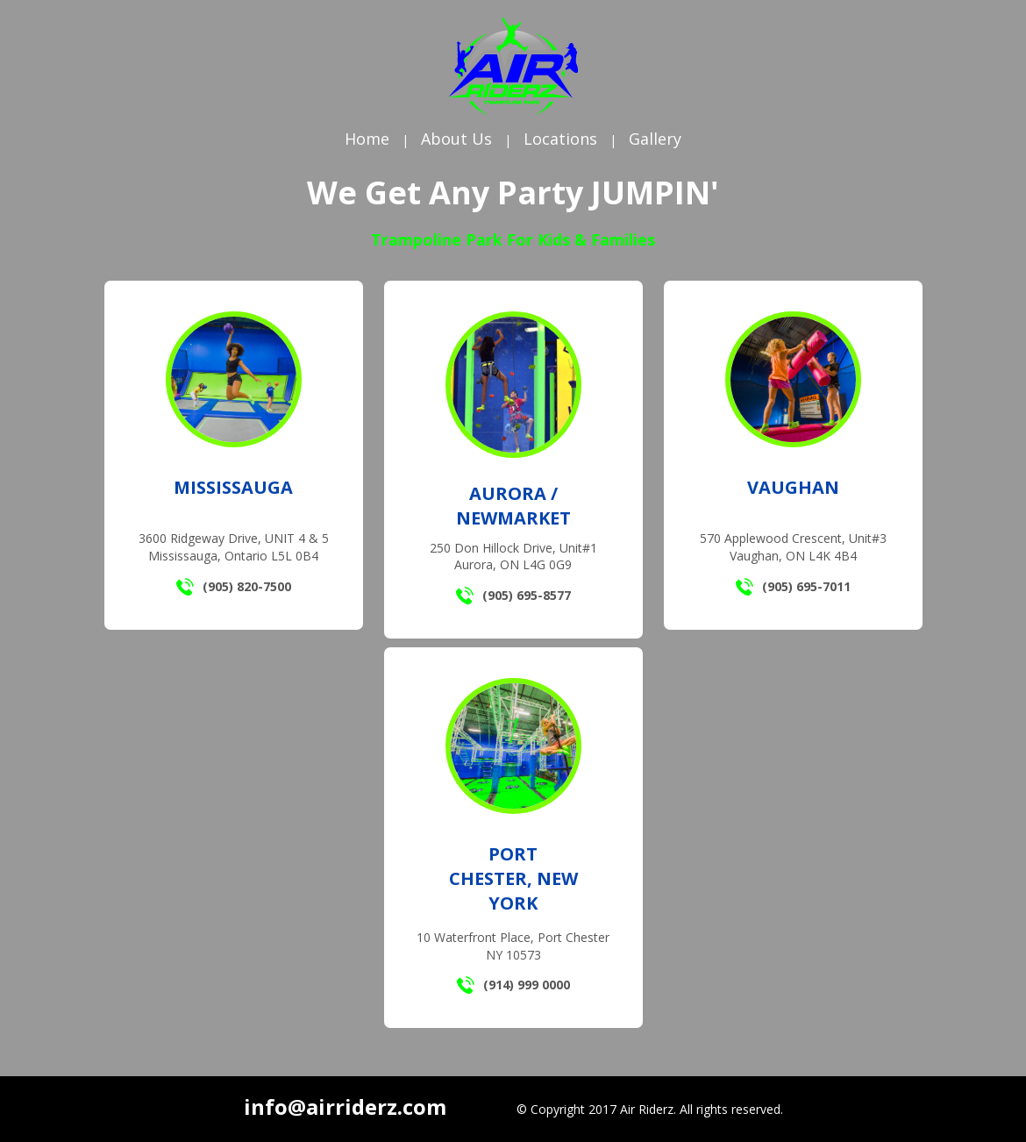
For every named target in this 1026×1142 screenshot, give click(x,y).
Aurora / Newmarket (513, 506)
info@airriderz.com (345, 1106)
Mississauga (233, 487)
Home (367, 138)
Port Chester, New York (513, 878)
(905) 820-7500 (233, 587)
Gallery (655, 138)
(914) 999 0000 (513, 985)
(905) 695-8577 (513, 595)
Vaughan (793, 487)
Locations (560, 138)
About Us (456, 138)
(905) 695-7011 (793, 587)
